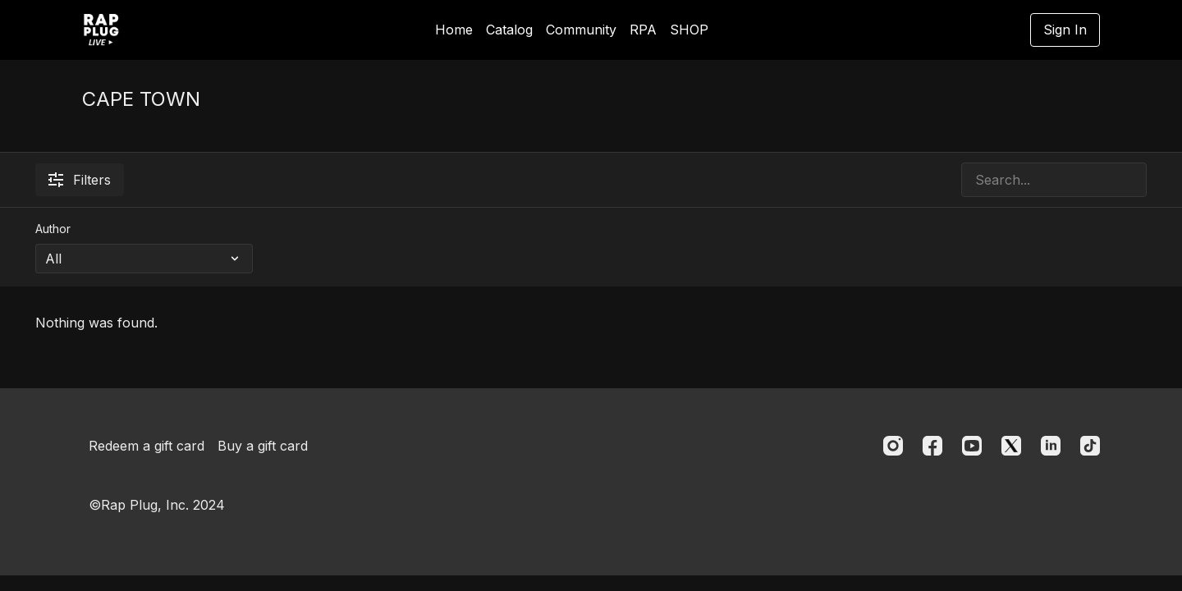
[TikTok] (1090, 446)
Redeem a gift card (146, 446)
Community (581, 29)
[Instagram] (893, 446)
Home (454, 29)
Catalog (509, 29)
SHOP (689, 29)
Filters (79, 180)
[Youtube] (972, 446)
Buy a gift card (263, 446)
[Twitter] (1011, 446)
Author (53, 229)
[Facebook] (932, 446)
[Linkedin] (1051, 446)
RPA (643, 29)
